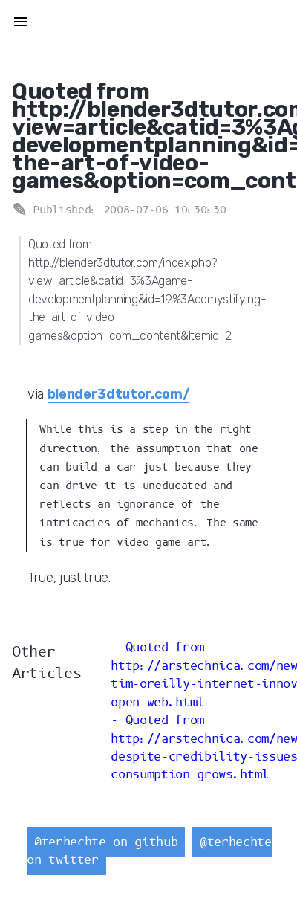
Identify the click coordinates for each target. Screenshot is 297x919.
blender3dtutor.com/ (119, 394)
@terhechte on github (105, 842)
